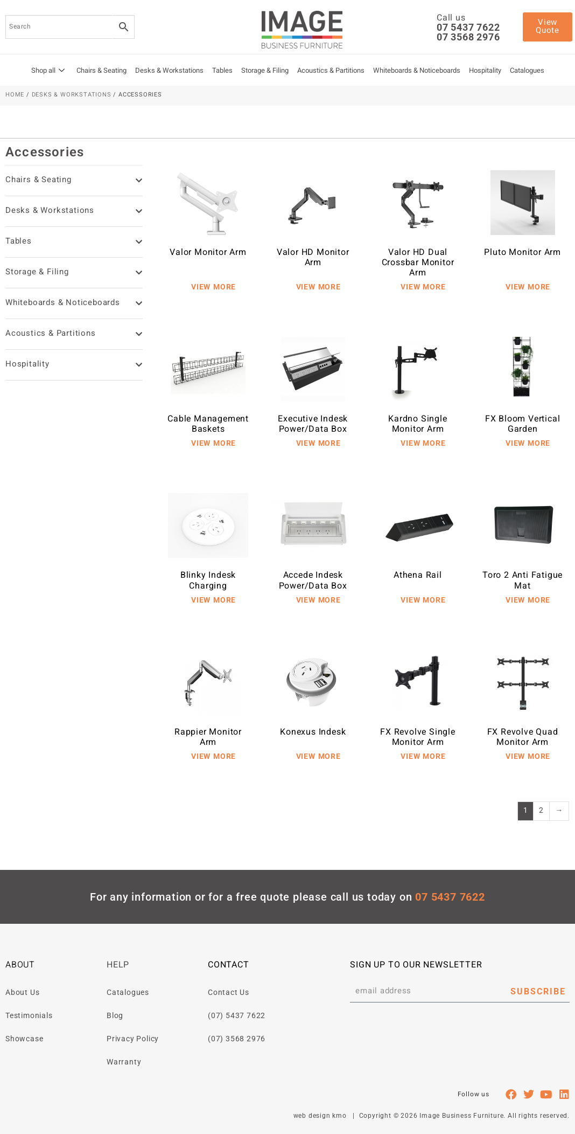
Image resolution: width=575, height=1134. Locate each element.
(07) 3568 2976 (236, 1038)
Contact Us (228, 992)
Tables (222, 71)
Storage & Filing (265, 71)
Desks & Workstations (169, 71)
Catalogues (527, 71)
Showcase (24, 1038)
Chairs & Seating (101, 71)
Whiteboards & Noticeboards (416, 71)
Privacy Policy (133, 1038)
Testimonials (29, 1015)
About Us (22, 992)
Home (14, 95)
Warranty (124, 1061)
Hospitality (485, 71)
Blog (115, 1015)
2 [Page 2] (541, 811)
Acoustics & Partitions (330, 71)
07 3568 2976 (468, 37)
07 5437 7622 (468, 27)
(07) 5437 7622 (236, 1015)
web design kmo (320, 1115)
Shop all (48, 71)
